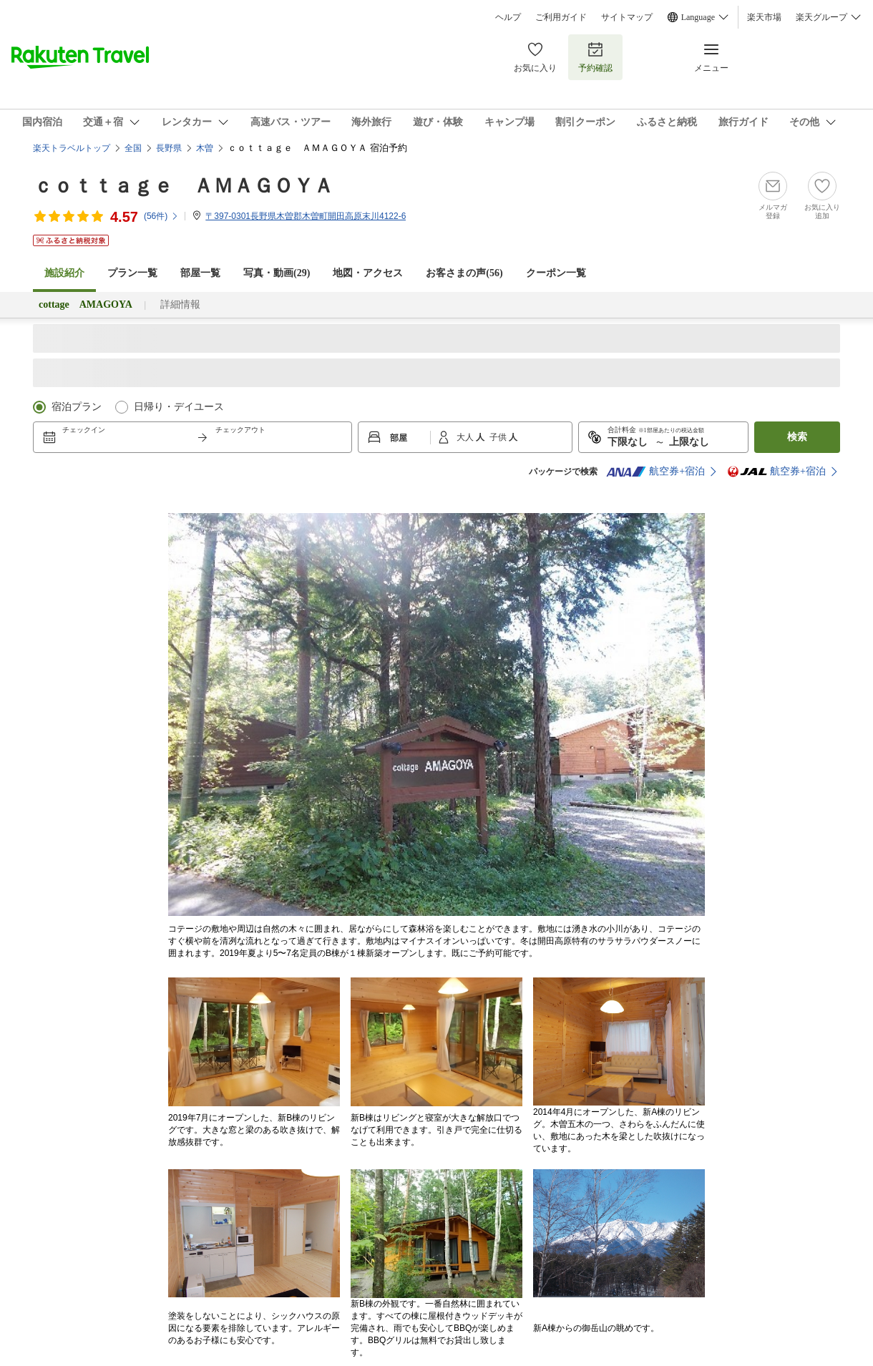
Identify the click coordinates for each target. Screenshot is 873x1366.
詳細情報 (180, 304)
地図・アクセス (368, 273)
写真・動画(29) (276, 273)
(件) (161, 216)
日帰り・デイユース (179, 406)
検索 (797, 436)
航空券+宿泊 (655, 471)
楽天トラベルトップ (71, 148)
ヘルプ (508, 17)
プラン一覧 (132, 273)
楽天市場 (764, 17)
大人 (466, 437)
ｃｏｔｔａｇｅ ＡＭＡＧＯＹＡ (183, 186)
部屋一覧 (200, 273)
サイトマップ (627, 17)
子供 (499, 437)
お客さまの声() (464, 273)
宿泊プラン (77, 406)
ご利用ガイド (561, 17)
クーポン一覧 (556, 273)
